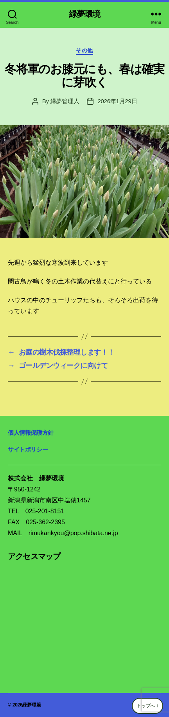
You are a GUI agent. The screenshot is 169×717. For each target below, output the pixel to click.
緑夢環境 (85, 14)
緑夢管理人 (64, 101)
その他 (84, 50)
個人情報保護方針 (31, 432)
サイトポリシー (28, 449)
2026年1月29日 (117, 101)
